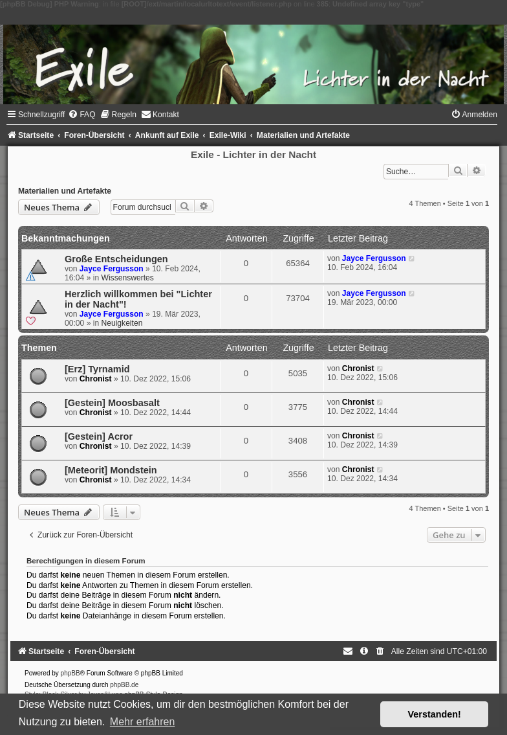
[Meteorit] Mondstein (111, 470)
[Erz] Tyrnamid (97, 369)
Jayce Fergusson (112, 268)
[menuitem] (81, 114)
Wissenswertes (128, 277)
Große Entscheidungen (116, 259)
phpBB (70, 673)
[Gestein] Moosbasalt (112, 403)
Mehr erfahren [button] (142, 721)
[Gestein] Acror (99, 436)
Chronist (96, 378)
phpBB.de (124, 684)
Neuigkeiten (122, 323)
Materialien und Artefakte (64, 191)
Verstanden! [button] (434, 714)
